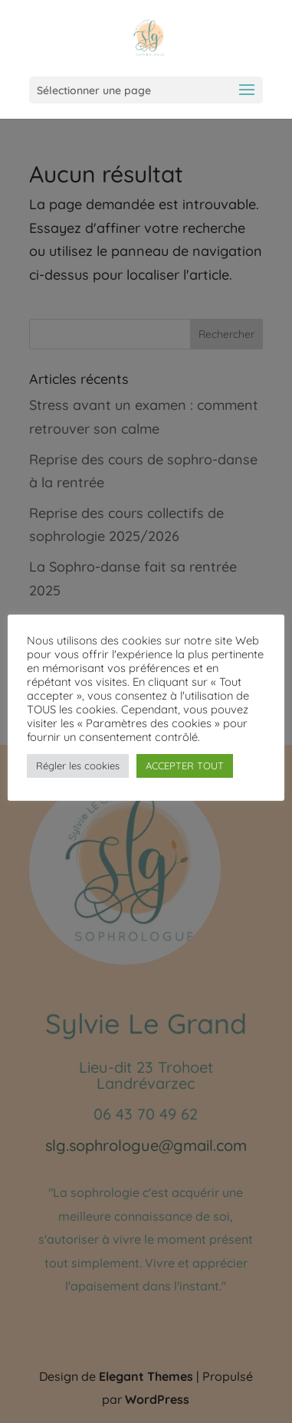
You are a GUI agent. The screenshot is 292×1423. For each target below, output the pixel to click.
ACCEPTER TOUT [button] (185, 765)
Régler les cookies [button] (78, 765)
